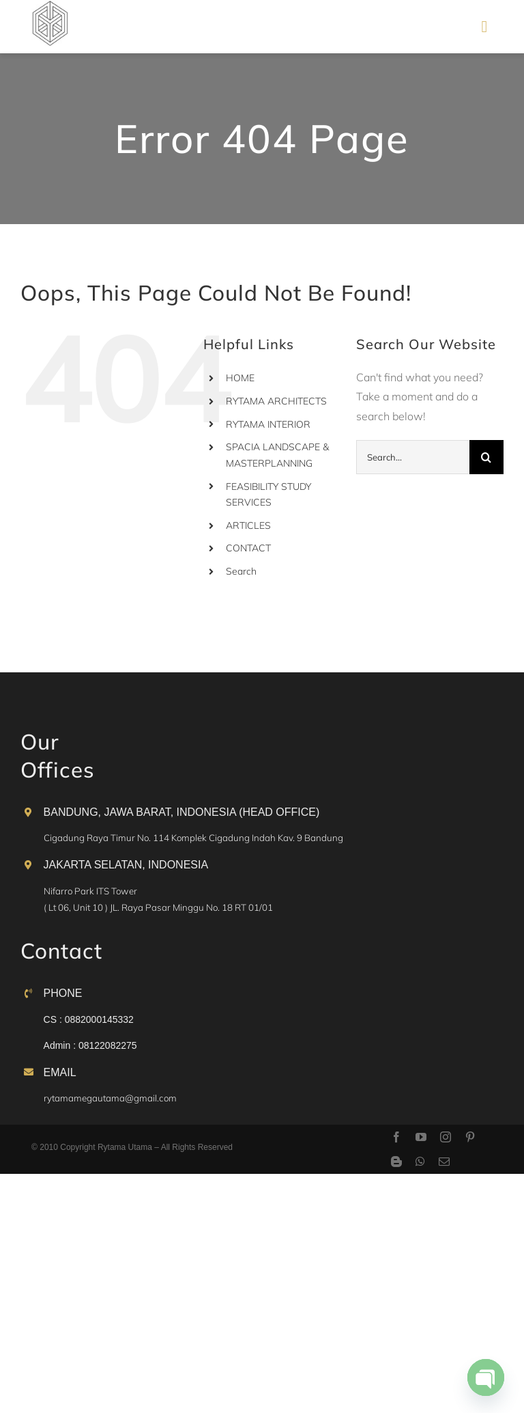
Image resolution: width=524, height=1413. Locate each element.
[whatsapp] (420, 1161)
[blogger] (396, 1161)
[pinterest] (470, 1136)
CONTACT (248, 548)
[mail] (444, 1161)
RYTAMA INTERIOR (268, 424)
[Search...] (412, 457)
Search (241, 571)
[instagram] (445, 1136)
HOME (240, 378)
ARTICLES (248, 525)
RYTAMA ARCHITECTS (276, 401)
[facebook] (396, 1136)
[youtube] (421, 1136)
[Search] (486, 457)
